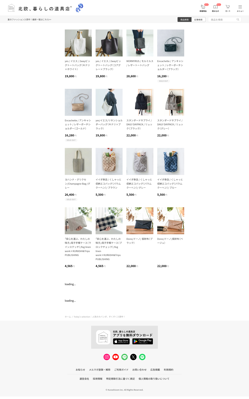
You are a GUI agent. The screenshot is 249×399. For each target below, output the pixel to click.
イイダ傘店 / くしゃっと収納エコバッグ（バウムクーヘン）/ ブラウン (108, 183)
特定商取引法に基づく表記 (120, 378)
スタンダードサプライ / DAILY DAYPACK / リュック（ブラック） (139, 124)
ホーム (68, 316)
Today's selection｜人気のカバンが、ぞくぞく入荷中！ (99, 316)
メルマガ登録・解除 (99, 369)
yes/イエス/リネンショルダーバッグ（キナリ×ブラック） (109, 124)
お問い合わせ (139, 369)
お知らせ (80, 369)
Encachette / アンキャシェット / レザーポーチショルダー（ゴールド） (78, 124)
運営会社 (84, 378)
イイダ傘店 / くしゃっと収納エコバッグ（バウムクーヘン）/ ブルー (170, 183)
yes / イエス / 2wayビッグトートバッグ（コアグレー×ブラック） (108, 65)
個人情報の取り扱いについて (154, 378)
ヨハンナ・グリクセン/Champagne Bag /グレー (77, 183)
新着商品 (203, 11)
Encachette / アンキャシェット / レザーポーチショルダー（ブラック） (170, 65)
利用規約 (168, 369)
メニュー (240, 11)
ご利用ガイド (121, 369)
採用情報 (97, 378)
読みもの (215, 11)
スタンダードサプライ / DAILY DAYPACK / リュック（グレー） (170, 124)
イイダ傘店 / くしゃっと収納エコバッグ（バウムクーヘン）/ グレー (139, 183)
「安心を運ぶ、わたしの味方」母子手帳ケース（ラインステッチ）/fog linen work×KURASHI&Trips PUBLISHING (78, 247)
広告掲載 (155, 369)
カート (228, 11)
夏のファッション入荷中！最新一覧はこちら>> (29, 19)
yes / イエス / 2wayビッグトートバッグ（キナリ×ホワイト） (77, 65)
